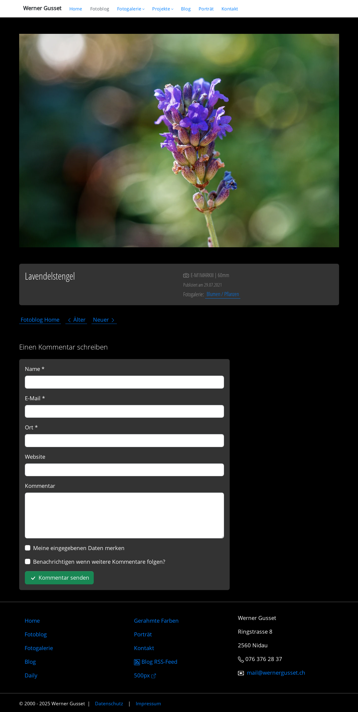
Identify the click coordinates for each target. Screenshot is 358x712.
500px (145, 675)
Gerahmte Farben (156, 620)
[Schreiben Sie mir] (230, 8)
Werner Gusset (42, 8)
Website (35, 456)
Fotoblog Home (40, 319)
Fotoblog (36, 634)
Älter (76, 319)
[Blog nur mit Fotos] (99, 8)
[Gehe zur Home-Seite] (75, 8)
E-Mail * (35, 398)
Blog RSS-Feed (155, 661)
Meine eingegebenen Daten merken (79, 548)
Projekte (162, 9)
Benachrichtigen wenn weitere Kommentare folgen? (99, 561)
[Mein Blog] (186, 8)
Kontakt (144, 648)
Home (32, 620)
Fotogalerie (130, 9)
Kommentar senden (59, 578)
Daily (31, 675)
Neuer (104, 319)
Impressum (148, 703)
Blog (30, 661)
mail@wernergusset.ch (276, 672)
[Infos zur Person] (206, 8)
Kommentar (40, 485)
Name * (35, 368)
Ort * (31, 427)
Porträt (143, 634)
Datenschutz (109, 703)
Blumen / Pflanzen (223, 294)
